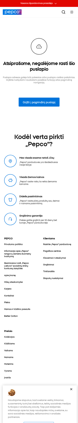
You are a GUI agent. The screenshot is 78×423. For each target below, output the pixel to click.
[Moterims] (8, 363)
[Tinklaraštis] (49, 271)
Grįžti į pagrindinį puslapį (39, 102)
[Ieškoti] (63, 12)
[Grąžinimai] (48, 264)
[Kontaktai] (9, 295)
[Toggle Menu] (71, 12)
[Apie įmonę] (10, 275)
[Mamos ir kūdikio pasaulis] (17, 309)
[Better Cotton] (11, 316)
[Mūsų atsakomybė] (13, 282)
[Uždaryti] (71, 393)
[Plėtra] (7, 302)
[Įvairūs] (7, 377)
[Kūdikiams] (9, 343)
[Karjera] (7, 288)
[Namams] (8, 357)
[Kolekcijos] (9, 336)
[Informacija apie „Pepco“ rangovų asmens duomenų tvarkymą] (19, 253)
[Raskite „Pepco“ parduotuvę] (57, 244)
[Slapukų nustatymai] (53, 278)
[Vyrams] (8, 370)
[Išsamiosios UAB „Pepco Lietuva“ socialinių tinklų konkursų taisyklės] (19, 266)
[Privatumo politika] (13, 244)
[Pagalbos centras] (52, 251)
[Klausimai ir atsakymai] (54, 257)
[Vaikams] (8, 350)
